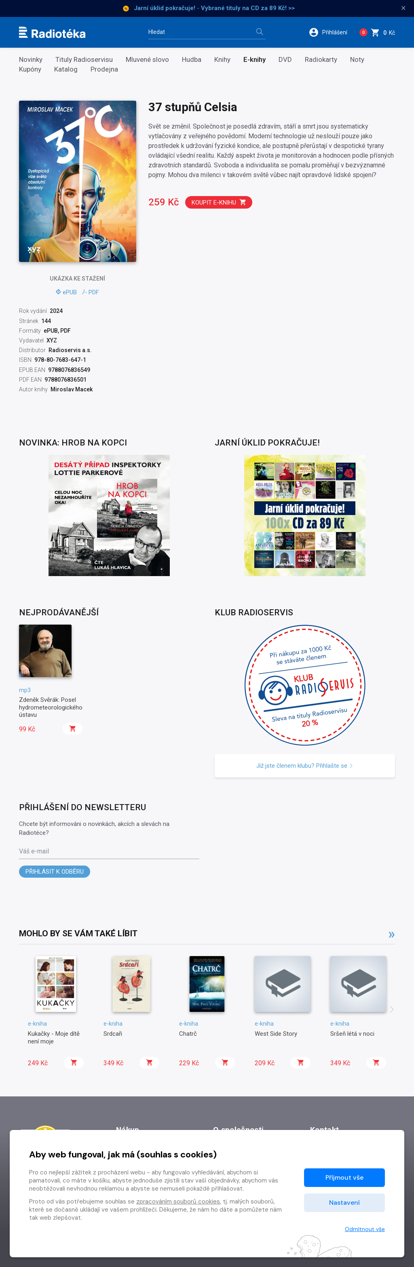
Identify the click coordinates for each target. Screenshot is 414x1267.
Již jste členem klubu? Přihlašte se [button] (304, 765)
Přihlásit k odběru (54, 871)
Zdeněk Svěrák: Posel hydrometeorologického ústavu (50, 707)
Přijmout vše (344, 1177)
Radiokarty (321, 59)
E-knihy (254, 59)
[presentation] (391, 1010)
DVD (285, 59)
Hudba (191, 59)
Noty (357, 59)
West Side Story (276, 1033)
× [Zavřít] (403, 8)
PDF (90, 292)
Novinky (30, 59)
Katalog (66, 69)
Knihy (222, 59)
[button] (330, 32)
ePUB (66, 292)
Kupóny (30, 69)
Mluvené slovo (147, 59)
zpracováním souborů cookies (178, 1201)
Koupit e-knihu (219, 202)
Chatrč (188, 1033)
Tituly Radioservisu (84, 59)
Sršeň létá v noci (352, 1033)
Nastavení (344, 1202)
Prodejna (104, 69)
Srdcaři (113, 1033)
